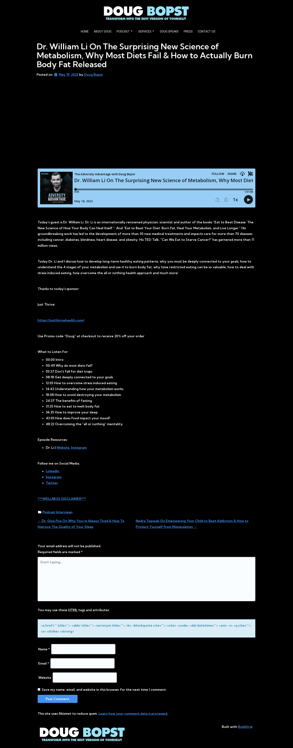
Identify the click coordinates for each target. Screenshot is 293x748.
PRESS (188, 31)
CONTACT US (206, 31)
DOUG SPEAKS (169, 31)
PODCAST (124, 31)
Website (44, 678)
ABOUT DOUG (103, 31)
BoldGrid (245, 727)
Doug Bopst (93, 74)
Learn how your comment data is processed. (133, 713)
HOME (85, 31)
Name (44, 649)
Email (43, 663)
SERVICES (146, 31)
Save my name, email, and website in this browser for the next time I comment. (104, 689)
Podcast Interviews (57, 512)
